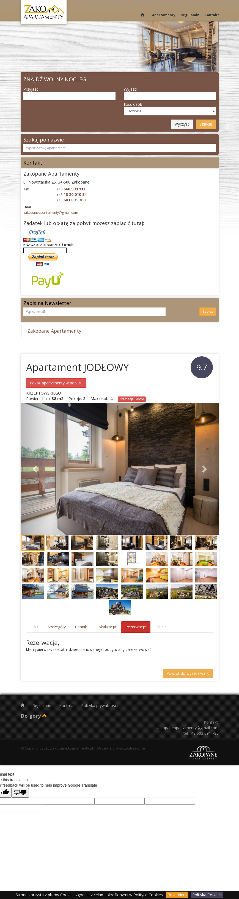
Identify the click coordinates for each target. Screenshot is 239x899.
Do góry (34, 715)
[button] (35, 469)
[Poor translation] (20, 793)
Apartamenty (163, 15)
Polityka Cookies (207, 894)
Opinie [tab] (161, 626)
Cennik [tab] (81, 626)
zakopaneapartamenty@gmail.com (50, 212)
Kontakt (212, 15)
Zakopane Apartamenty (54, 331)
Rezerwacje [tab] (135, 626)
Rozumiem (177, 894)
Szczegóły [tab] (57, 626)
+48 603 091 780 (204, 733)
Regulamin (190, 15)
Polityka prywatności (99, 705)
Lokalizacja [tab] (106, 626)
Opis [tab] (35, 626)
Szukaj (205, 124)
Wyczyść (181, 124)
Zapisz (207, 311)
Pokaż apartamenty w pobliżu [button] (56, 382)
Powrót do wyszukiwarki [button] (188, 673)
